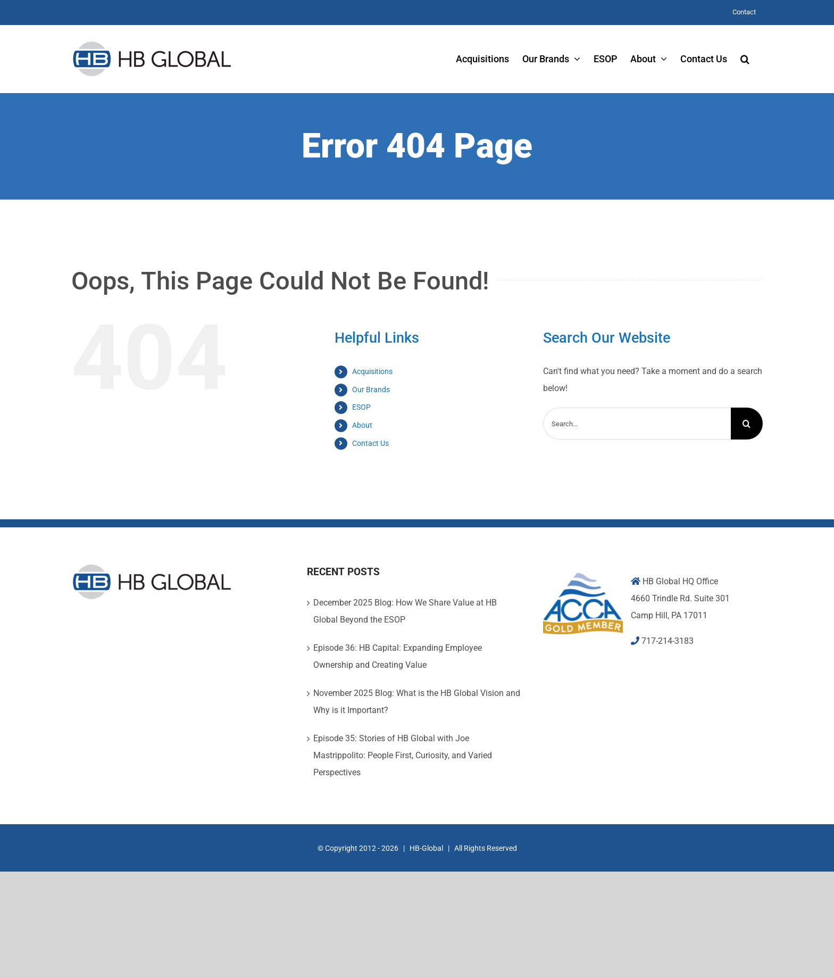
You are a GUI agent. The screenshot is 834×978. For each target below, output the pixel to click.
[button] (744, 59)
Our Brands (371, 389)
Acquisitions (372, 371)
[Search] (747, 424)
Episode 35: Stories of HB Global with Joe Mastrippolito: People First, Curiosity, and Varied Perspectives (402, 755)
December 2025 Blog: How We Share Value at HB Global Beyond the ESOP (405, 611)
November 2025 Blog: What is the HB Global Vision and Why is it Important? (416, 701)
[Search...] (637, 424)
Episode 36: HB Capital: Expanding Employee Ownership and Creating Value (397, 656)
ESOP (361, 407)
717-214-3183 (667, 641)
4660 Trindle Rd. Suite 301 (680, 598)
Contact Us (370, 443)
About (362, 425)
